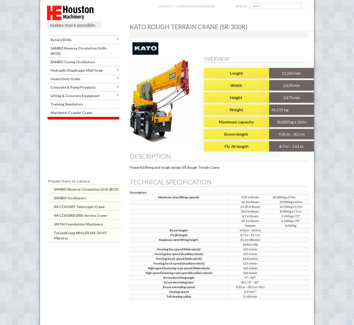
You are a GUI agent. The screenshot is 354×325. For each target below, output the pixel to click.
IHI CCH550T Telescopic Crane (79, 207)
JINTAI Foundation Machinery (78, 224)
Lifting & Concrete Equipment (75, 96)
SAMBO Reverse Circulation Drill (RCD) (86, 189)
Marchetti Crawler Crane (71, 112)
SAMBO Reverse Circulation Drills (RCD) (79, 50)
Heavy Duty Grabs (65, 79)
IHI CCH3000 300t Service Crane (80, 215)
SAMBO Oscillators (70, 198)
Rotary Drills (61, 40)
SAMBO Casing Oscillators (73, 62)
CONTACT (165, 6)
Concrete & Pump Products (73, 87)
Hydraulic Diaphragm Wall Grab (77, 70)
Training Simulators (67, 104)
